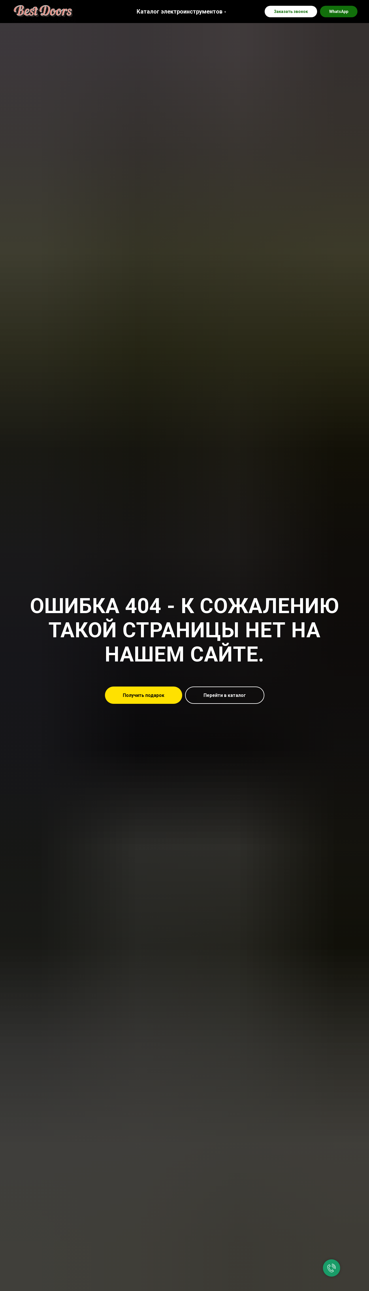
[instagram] (247, 11)
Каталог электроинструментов (180, 11)
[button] (291, 11)
